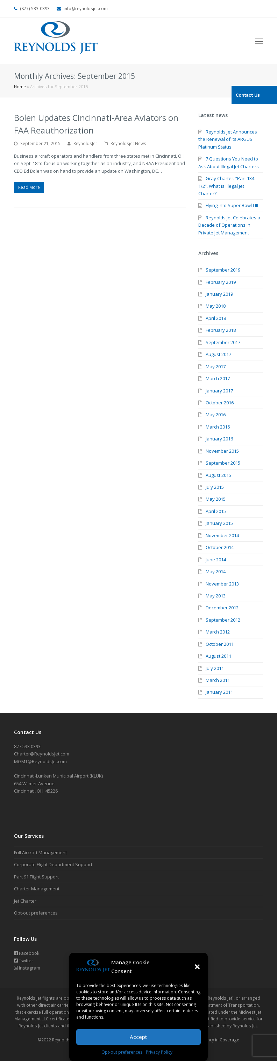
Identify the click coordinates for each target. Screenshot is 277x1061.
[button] (197, 966)
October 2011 (220, 644)
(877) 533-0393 (35, 9)
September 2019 (223, 270)
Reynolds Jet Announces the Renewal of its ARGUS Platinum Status (227, 139)
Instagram (27, 968)
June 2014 (216, 559)
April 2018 (216, 318)
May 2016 (216, 414)
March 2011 (218, 680)
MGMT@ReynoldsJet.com (40, 761)
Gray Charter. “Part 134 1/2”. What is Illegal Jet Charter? (226, 186)
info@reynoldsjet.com (86, 9)
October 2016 (220, 402)
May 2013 (216, 596)
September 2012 (223, 620)
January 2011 (219, 692)
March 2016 (218, 427)
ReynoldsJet (85, 143)
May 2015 (216, 499)
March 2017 (218, 378)
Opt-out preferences (121, 1052)
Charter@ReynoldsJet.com (41, 754)
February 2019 (221, 282)
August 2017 (218, 354)
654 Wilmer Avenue (34, 783)
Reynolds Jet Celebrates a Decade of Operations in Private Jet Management (229, 225)
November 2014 (222, 535)
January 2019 (219, 294)
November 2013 (222, 584)
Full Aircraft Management (40, 852)
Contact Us (248, 95)
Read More (29, 187)
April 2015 (216, 511)
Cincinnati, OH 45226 (36, 791)
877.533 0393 (27, 746)
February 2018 (221, 330)
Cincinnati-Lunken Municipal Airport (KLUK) (58, 776)
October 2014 (220, 547)
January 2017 (219, 391)
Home (20, 86)
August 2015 (218, 475)
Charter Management (36, 888)
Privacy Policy (159, 1052)
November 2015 (222, 451)
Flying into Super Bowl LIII (232, 205)
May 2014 (216, 571)
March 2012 (218, 632)
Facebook (27, 953)
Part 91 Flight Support (36, 877)
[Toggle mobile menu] (259, 41)
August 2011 (218, 656)
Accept (138, 1036)
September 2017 (223, 342)
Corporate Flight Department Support (53, 864)
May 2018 (216, 306)
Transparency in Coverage (212, 1040)
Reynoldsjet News (128, 143)
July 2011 (215, 668)
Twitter (23, 960)
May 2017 (216, 366)
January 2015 (219, 523)
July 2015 (215, 487)
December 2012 (222, 607)
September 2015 (223, 463)
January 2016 (219, 439)
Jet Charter (25, 901)
